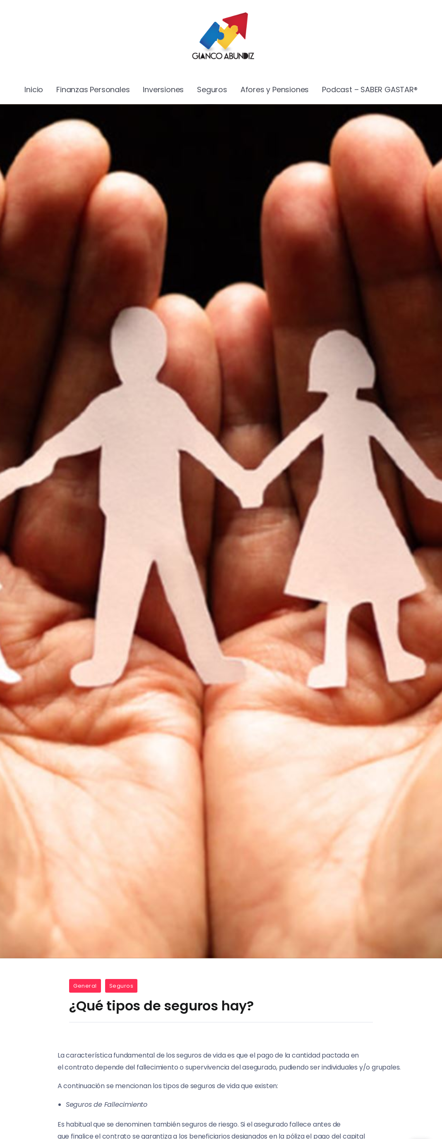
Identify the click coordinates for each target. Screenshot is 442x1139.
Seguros (121, 985)
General (85, 985)
